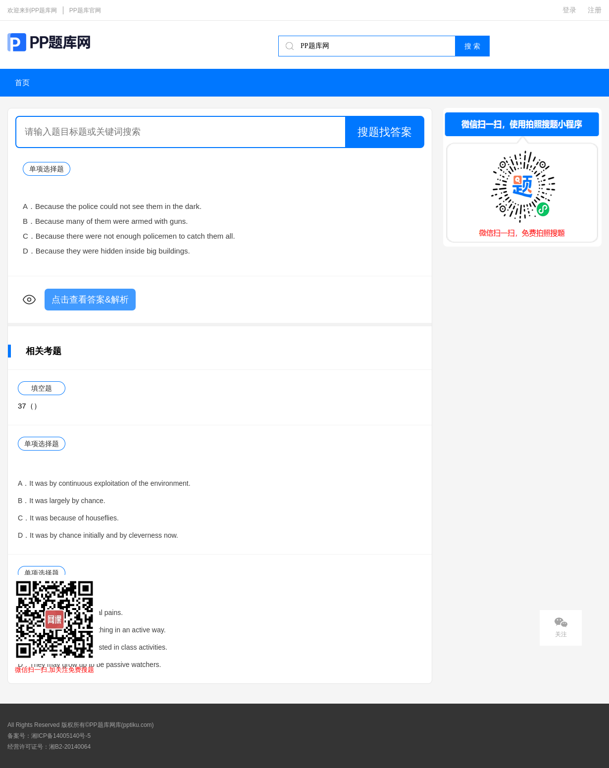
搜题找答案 (384, 132)
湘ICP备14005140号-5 (61, 735)
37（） (29, 406)
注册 (595, 10)
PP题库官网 (85, 10)
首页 (22, 83)
